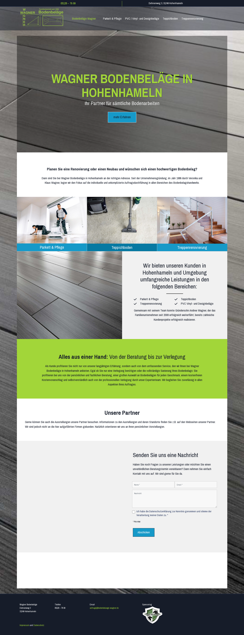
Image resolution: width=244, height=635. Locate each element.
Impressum (24, 624)
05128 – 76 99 (68, 3)
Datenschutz (38, 624)
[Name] (153, 484)
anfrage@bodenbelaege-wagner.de (104, 606)
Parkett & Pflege (52, 246)
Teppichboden (121, 246)
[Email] (196, 484)
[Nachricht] (174, 498)
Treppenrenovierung (192, 246)
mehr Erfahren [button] (122, 117)
